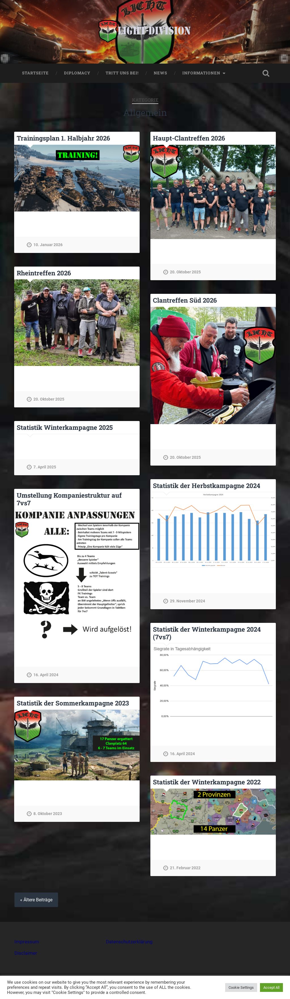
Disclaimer (25, 953)
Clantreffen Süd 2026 (185, 300)
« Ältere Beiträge (36, 899)
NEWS (160, 73)
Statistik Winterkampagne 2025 (65, 427)
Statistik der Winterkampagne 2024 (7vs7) (207, 633)
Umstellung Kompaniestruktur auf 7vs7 (69, 499)
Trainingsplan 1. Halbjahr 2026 (63, 138)
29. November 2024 (187, 601)
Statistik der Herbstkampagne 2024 (206, 485)
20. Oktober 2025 (185, 272)
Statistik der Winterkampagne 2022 (207, 782)
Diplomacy (77, 73)
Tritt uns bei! (122, 73)
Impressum (26, 941)
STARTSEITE (35, 73)
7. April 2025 (44, 467)
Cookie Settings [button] (241, 987)
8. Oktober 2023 (47, 813)
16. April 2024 (45, 675)
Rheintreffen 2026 (44, 273)
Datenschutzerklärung (129, 941)
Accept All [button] (271, 987)
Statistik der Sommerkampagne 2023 (73, 703)
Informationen (201, 73)
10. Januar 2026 (48, 244)
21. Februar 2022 (185, 868)
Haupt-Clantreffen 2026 (189, 138)
